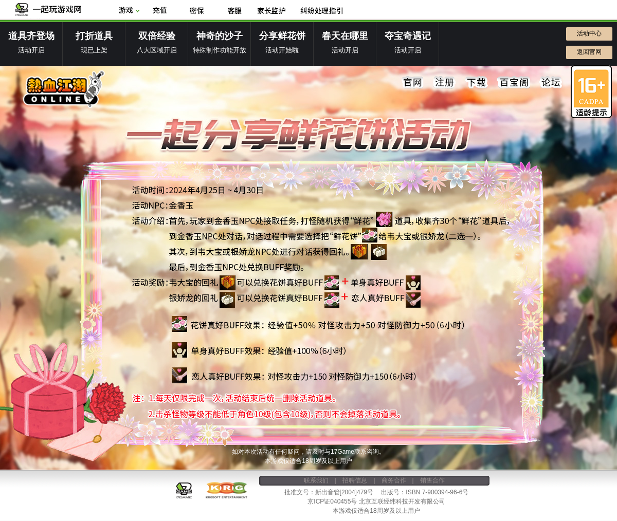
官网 (413, 82)
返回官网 (589, 51)
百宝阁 (514, 82)
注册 (445, 82)
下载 (476, 82)
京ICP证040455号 (332, 501)
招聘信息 (354, 480)
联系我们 (316, 480)
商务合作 (394, 480)
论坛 (550, 82)
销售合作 (432, 480)
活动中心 (589, 33)
